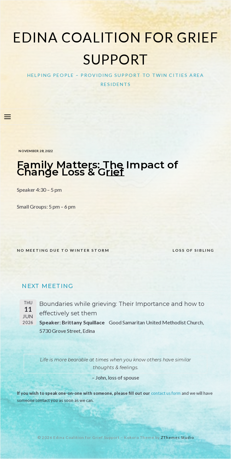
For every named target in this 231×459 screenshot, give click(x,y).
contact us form (166, 393)
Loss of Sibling (193, 250)
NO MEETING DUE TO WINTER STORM (63, 250)
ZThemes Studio (177, 437)
